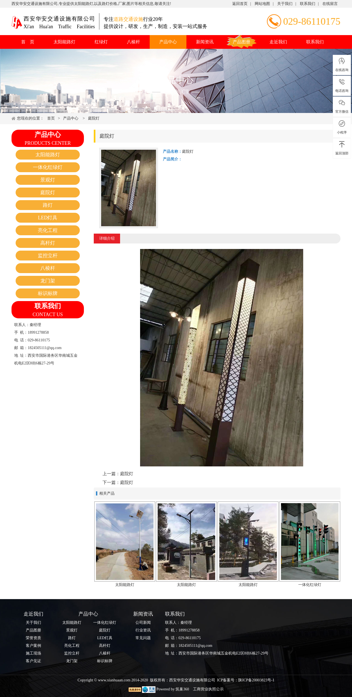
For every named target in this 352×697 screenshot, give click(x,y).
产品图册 (241, 41)
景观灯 (47, 180)
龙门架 (47, 281)
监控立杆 (48, 255)
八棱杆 (133, 41)
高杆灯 (47, 243)
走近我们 (278, 41)
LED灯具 (48, 217)
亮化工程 (48, 230)
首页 (51, 118)
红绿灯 (101, 41)
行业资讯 (143, 630)
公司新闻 (143, 622)
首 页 (27, 41)
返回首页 (240, 4)
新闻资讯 (205, 41)
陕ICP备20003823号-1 (256, 680)
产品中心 (168, 41)
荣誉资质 (33, 638)
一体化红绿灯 (48, 167)
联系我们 (307, 4)
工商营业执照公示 (208, 689)
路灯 (48, 205)
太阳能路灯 (64, 41)
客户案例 (33, 646)
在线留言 (330, 4)
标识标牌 (48, 293)
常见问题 (143, 638)
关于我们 (285, 4)
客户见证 (33, 661)
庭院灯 (94, 118)
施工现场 (33, 653)
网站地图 (262, 4)
